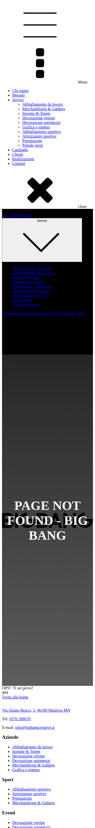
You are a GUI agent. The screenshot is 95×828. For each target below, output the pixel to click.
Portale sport (32, 145)
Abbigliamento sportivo (41, 131)
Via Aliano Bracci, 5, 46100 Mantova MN (36, 710)
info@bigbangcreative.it (35, 727)
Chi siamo (20, 91)
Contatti (18, 163)
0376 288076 (20, 719)
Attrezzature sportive (39, 136)
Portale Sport (74, 313)
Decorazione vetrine (38, 118)
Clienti (17, 154)
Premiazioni (32, 141)
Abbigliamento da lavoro (42, 104)
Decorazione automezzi (41, 122)
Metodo (18, 95)
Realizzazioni (23, 159)
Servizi (18, 100)
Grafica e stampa (36, 127)
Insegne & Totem (36, 113)
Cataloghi (20, 150)
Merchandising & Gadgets (43, 109)
